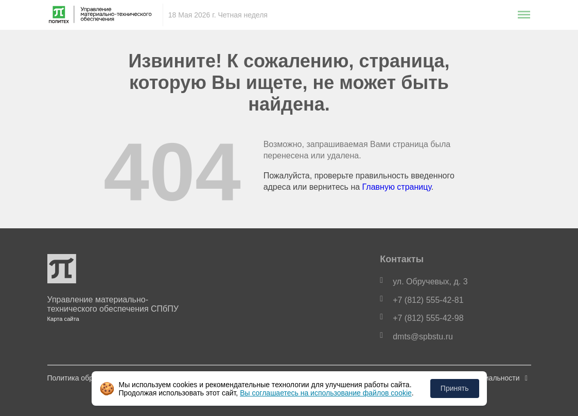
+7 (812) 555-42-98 (428, 318)
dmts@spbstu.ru (423, 336)
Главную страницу (396, 187)
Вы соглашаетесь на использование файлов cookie (326, 393)
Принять (455, 388)
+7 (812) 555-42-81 (428, 300)
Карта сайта (63, 319)
